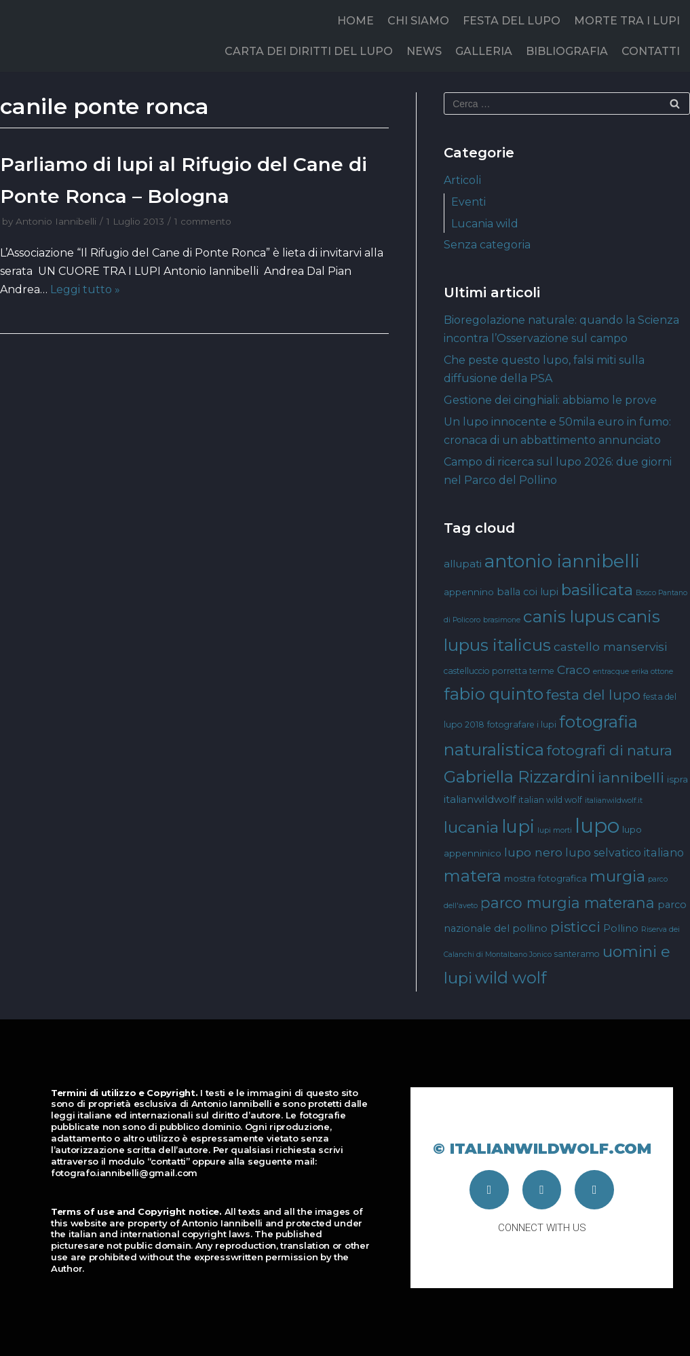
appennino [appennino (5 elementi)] (469, 591)
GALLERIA (483, 51)
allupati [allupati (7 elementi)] (463, 563)
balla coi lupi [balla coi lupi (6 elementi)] (527, 592)
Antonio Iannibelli (56, 221)
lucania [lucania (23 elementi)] (471, 827)
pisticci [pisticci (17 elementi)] (575, 926)
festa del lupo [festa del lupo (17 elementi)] (593, 694)
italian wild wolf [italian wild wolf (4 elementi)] (550, 800)
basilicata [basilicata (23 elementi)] (597, 589)
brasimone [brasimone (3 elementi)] (501, 620)
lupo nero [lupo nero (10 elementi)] (533, 852)
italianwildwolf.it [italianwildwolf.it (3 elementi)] (614, 800)
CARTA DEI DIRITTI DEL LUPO (309, 51)
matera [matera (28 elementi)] (472, 876)
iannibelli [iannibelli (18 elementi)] (631, 777)
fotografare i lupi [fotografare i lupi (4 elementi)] (521, 724)
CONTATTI (650, 51)
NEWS (424, 51)
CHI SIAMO (418, 20)
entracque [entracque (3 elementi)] (611, 671)
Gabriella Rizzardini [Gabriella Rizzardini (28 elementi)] (519, 777)
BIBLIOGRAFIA (567, 51)
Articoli (462, 180)
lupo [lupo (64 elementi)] (597, 825)
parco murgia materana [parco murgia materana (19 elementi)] (567, 902)
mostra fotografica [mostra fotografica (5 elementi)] (545, 878)
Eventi (468, 201)
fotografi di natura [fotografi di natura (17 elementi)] (609, 750)
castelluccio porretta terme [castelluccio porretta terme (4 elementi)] (499, 671)
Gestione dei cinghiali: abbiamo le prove (550, 400)
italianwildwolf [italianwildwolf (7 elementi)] (480, 799)
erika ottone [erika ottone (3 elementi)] (652, 671)
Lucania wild (484, 223)
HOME (355, 20)
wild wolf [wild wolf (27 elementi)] (510, 977)
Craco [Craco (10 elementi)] (573, 669)
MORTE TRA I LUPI (627, 20)
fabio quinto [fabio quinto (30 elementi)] (493, 693)
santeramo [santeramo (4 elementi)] (577, 954)
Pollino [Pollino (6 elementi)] (620, 928)
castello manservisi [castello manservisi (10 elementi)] (610, 646)
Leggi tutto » (85, 289)
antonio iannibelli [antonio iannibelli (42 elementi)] (562, 561)
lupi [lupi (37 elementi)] (518, 826)
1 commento (202, 221)
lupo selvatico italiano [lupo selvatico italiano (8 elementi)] (624, 852)
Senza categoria (487, 244)
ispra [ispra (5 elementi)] (677, 779)
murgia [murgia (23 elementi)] (617, 876)
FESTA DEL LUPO (511, 20)
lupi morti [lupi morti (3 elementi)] (554, 830)
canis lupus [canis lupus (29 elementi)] (569, 616)
